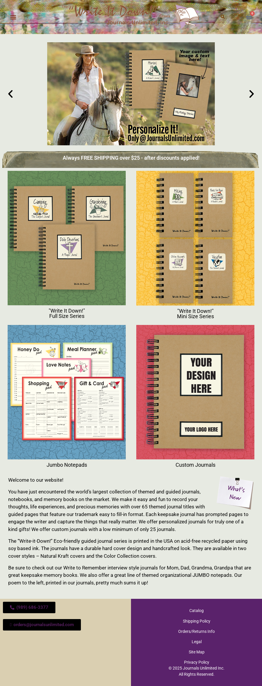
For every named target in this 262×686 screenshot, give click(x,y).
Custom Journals (195, 465)
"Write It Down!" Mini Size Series (195, 313)
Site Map (197, 651)
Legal (197, 641)
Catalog (196, 610)
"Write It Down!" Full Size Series (67, 313)
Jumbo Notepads (67, 465)
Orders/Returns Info (196, 631)
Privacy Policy (196, 662)
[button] (13, 17)
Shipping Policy (196, 620)
